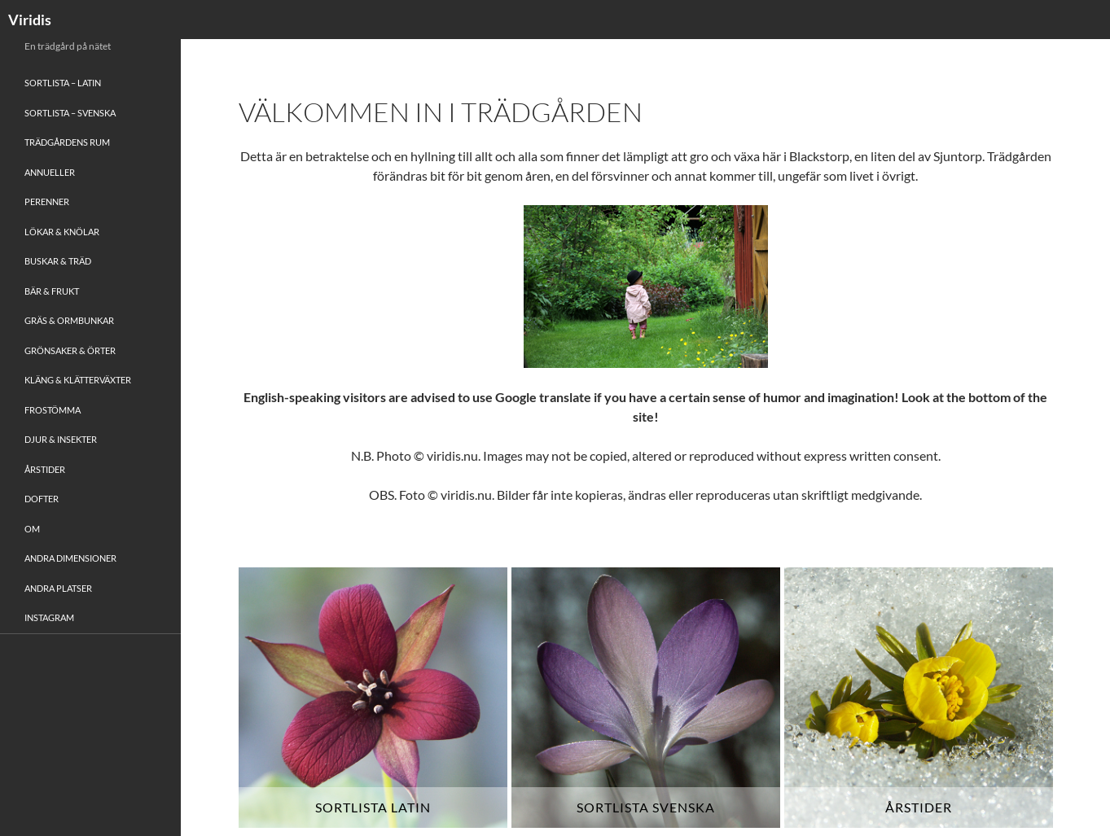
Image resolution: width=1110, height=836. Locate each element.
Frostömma (52, 410)
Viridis (29, 19)
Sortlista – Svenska (70, 112)
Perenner (46, 201)
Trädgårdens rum (67, 142)
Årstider (44, 469)
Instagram (49, 617)
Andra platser (58, 588)
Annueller (49, 172)
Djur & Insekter (60, 439)
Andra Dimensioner (70, 558)
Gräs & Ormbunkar (69, 320)
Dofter (41, 498)
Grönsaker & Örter (70, 350)
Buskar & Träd (57, 261)
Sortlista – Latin (62, 82)
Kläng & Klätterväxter (77, 379)
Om (32, 528)
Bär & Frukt (51, 291)
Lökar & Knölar (61, 231)
